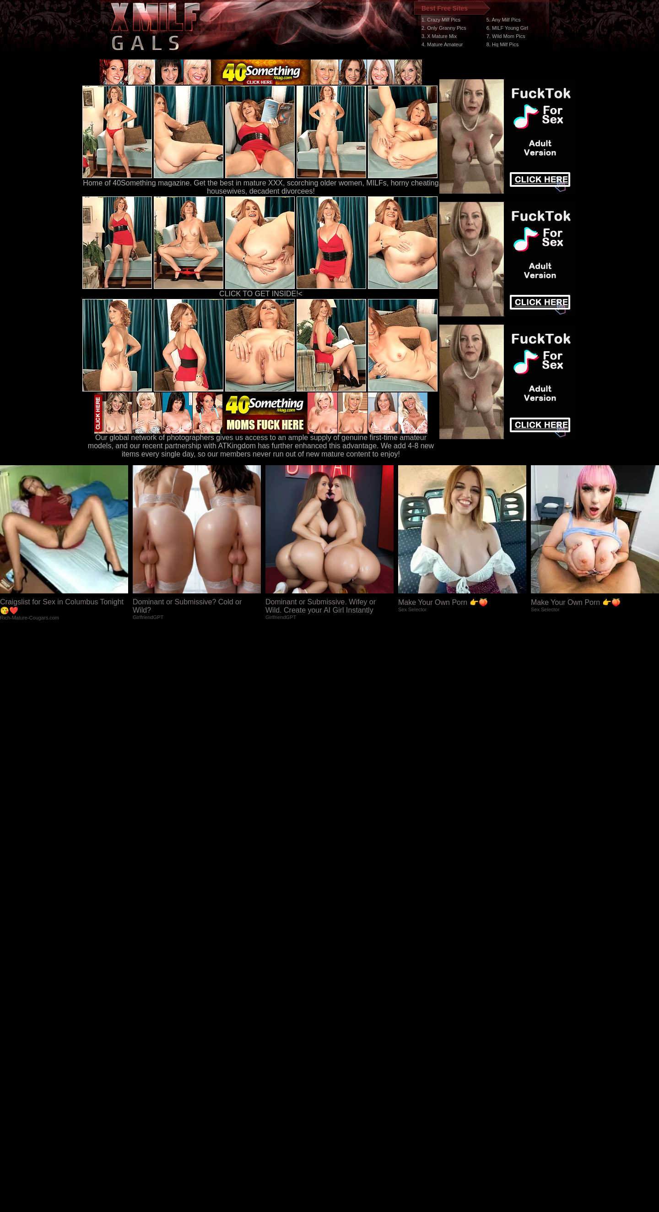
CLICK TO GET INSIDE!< (260, 294)
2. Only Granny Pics (443, 28)
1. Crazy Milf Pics (440, 19)
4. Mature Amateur (442, 44)
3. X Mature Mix (439, 36)
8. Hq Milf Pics (502, 44)
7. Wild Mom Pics (505, 36)
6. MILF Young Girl (507, 28)
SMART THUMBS (346, 1039)
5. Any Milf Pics (503, 19)
